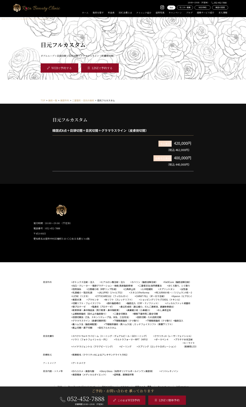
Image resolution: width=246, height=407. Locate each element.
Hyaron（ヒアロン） (182, 296)
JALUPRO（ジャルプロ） (111, 292)
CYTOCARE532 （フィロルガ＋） (112, 296)
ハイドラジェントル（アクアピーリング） (93, 346)
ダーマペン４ (162, 339)
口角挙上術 (129, 289)
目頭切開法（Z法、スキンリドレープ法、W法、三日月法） (101, 317)
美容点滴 (76, 299)
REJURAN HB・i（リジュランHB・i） (174, 292)
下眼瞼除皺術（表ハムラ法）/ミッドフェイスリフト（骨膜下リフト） (139, 324)
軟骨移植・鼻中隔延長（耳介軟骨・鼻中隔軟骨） (96, 310)
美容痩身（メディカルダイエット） (89, 374)
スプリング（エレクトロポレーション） (157, 346)
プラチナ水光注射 (184, 339)
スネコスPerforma (139, 292)
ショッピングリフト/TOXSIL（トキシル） (160, 299)
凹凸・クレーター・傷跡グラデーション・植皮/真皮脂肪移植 (102, 285)
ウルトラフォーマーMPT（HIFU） (132, 339)
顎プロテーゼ (79, 306)
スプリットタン (167, 289)
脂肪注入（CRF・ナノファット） (143, 303)
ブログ (189, 12)
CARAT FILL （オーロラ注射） (151, 296)
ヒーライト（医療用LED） (190, 344)
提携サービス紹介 (205, 12)
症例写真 (160, 12)
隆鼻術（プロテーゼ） (103, 306)
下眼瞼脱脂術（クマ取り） (127, 320)
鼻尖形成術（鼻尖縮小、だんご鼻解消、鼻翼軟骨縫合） (147, 306)
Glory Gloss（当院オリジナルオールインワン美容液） (127, 371)
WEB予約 (202, 7)
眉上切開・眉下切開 (82, 327)
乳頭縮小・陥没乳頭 (82, 292)
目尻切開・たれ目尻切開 (149, 317)
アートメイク (79, 362)
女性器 (184, 289)
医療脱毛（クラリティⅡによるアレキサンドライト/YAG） (100, 354)
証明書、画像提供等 (124, 374)
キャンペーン (175, 12)
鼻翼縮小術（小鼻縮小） (139, 310)
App (171, 7)
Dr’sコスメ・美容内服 (83, 371)
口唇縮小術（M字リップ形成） (103, 289)
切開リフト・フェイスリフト (86, 303)
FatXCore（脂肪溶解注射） (177, 282)
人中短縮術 (147, 289)
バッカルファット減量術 (178, 303)
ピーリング (125, 346)
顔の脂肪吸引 (114, 303)
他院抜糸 (76, 289)
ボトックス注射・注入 (83, 282)
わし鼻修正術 (164, 310)
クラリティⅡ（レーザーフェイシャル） (174, 336)
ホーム (85, 12)
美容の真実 (220, 7)
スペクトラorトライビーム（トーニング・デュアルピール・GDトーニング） (110, 336)
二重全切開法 (120, 313)
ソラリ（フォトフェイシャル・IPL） (90, 339)
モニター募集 (185, 7)
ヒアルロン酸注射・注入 (113, 282)
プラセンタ (93, 299)
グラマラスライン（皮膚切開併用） (90, 320)
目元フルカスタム (107, 327)
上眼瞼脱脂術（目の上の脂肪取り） (90, 313)
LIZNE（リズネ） (81, 296)
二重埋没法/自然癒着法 (150, 285)
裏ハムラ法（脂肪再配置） (85, 324)
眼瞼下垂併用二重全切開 (146, 313)
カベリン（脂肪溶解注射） (144, 282)
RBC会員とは (125, 12)
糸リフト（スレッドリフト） (119, 299)
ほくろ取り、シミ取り (179, 285)
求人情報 (223, 12)
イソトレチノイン (169, 371)
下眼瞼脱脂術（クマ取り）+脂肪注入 (165, 320)
